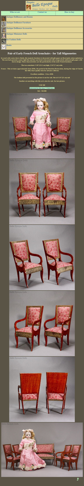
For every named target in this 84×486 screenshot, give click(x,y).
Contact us (42, 12)
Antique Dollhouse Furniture (16, 24)
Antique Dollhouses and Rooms (17, 18)
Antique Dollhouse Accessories (16, 29)
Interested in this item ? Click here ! (42, 88)
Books (6, 46)
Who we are (15, 12)
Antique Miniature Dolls (14, 35)
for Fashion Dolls (11, 41)
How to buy (69, 12)
